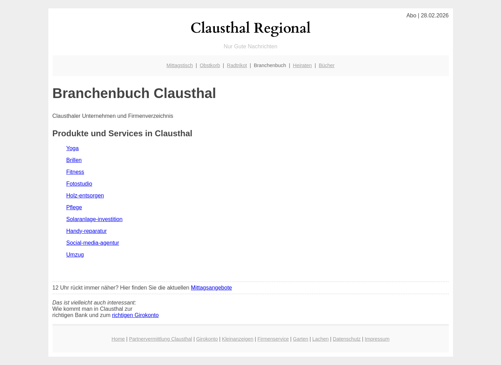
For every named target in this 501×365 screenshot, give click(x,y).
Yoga (72, 148)
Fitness (75, 172)
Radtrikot (237, 65)
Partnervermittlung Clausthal (160, 339)
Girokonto (207, 339)
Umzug (75, 255)
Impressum (377, 339)
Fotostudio (79, 184)
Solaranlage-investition (94, 219)
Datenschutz (347, 339)
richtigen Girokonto (135, 315)
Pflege (74, 207)
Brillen (74, 160)
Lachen (320, 339)
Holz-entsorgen (85, 195)
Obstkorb (210, 65)
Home (118, 339)
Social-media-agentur (92, 243)
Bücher (327, 65)
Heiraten (302, 65)
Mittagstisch (180, 65)
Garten (300, 339)
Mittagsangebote (211, 288)
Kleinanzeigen (237, 339)
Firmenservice (273, 339)
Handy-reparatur (86, 231)
